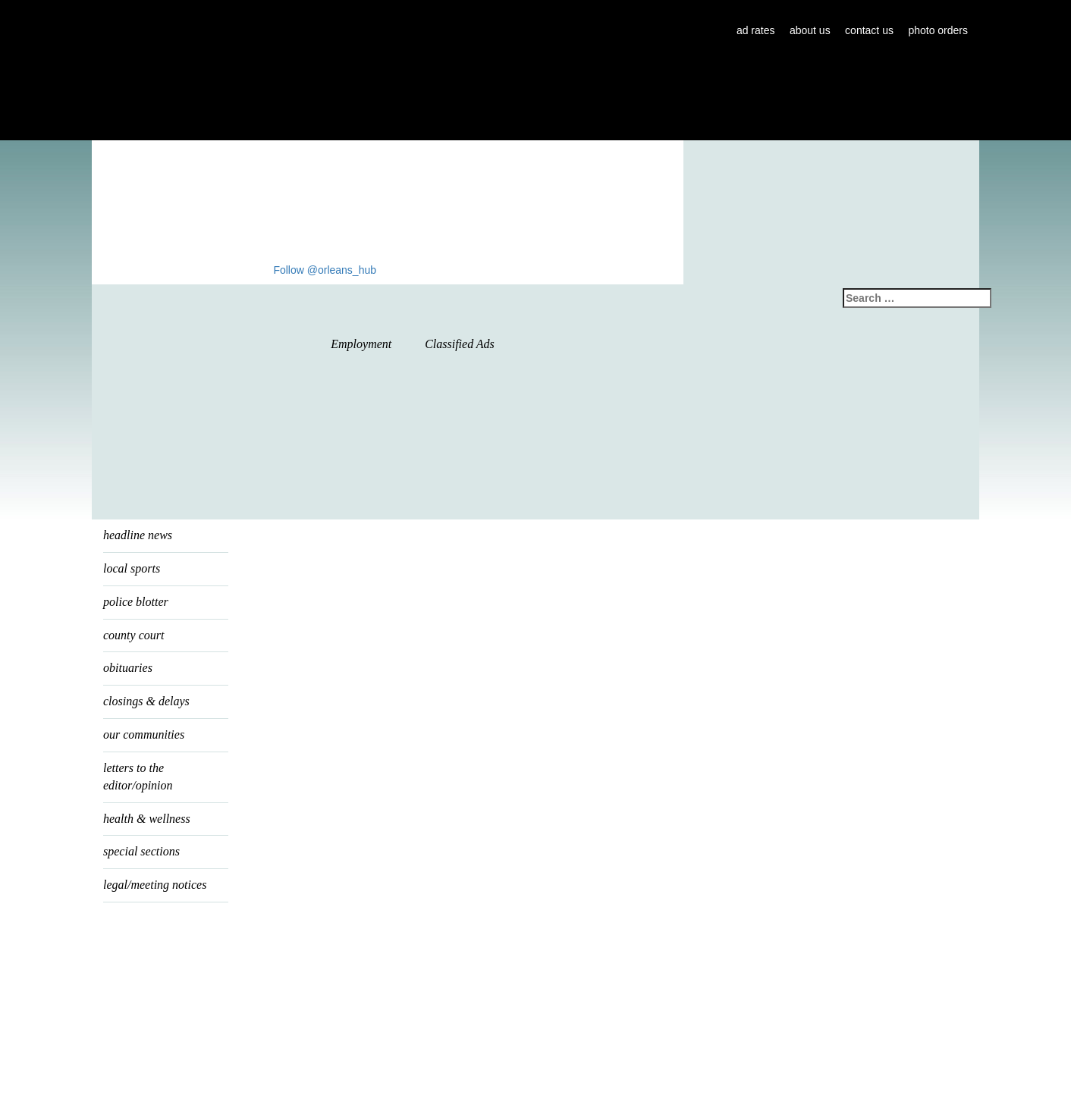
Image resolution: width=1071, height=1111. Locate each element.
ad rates (756, 30)
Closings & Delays (146, 701)
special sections (141, 851)
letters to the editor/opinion (138, 776)
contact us (869, 30)
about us (810, 30)
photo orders (938, 30)
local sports (131, 568)
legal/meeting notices (154, 884)
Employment (361, 343)
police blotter (135, 601)
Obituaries (127, 667)
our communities (143, 734)
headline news (137, 535)
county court (133, 635)
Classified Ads (460, 343)
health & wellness (146, 818)
